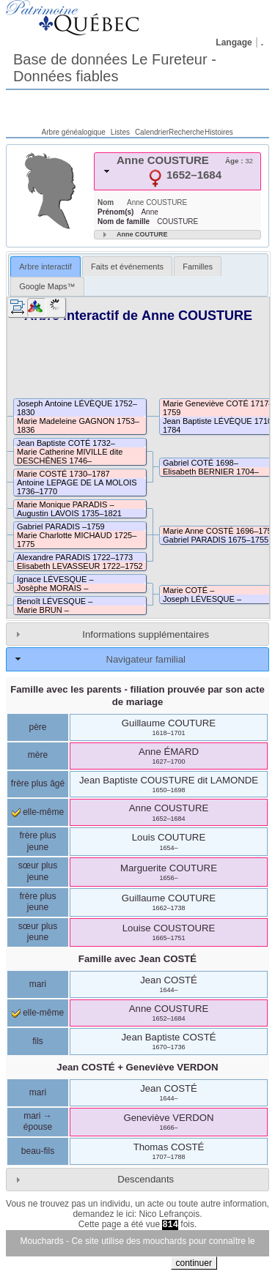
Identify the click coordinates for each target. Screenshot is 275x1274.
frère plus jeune (37, 841)
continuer (194, 1263)
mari (37, 984)
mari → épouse (37, 1122)
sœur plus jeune (37, 871)
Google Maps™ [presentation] (47, 286)
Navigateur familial (145, 659)
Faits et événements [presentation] (127, 266)
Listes (120, 132)
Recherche (186, 132)
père (37, 727)
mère (38, 755)
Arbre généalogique (74, 132)
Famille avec (137, 958)
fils (37, 1041)
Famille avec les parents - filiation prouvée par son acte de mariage (137, 695)
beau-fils (37, 1151)
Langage (234, 42)
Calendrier (152, 132)
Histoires (219, 132)
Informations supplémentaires (145, 634)
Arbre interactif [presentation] (45, 266)
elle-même (38, 812)
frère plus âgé (38, 783)
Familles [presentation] (198, 266)
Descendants (145, 1179)
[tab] (177, 171)
